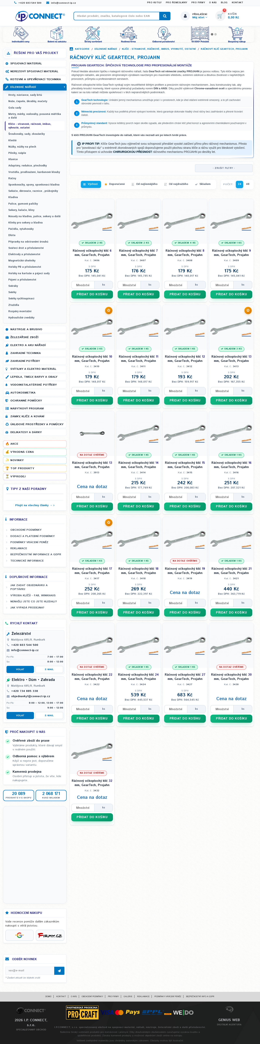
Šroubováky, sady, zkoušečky (26, 134)
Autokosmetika (23, 393)
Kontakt (237, 2)
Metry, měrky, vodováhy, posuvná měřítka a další (34, 116)
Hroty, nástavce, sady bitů (25, 95)
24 (239, 184)
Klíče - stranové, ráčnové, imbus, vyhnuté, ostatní (159, 49)
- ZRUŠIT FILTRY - (224, 168)
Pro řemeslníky (176, 2)
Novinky (17, 460)
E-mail (49, 669)
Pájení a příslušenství (22, 280)
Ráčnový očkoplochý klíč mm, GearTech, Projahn (92, 253)
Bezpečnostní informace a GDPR (35, 554)
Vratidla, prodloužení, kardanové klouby (34, 172)
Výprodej (18, 477)
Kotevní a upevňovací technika (35, 79)
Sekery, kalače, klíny (21, 210)
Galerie (128, 996)
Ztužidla (13, 305)
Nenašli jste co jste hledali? (33, 602)
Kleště (12, 140)
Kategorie (82, 49)
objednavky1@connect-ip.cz (30, 696)
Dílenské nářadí (105, 49)
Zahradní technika (25, 353)
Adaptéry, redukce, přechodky (27, 166)
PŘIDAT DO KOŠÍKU (92, 294)
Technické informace (27, 561)
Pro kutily (154, 2)
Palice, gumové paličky (23, 204)
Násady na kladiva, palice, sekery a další (34, 216)
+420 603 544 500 (27, 3)
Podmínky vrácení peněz (29, 542)
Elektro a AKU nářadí (28, 345)
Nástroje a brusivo (26, 329)
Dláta (11, 235)
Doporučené (117, 184)
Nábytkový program (27, 409)
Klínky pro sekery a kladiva (25, 223)
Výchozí (93, 184)
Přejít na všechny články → (33, 505)
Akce (14, 444)
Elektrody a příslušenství (24, 254)
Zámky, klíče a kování (27, 416)
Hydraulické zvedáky (21, 318)
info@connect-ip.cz (61, 3)
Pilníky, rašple (17, 153)
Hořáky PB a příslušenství (24, 267)
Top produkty (22, 468)
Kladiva (13, 197)
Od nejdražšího (178, 184)
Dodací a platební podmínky (32, 536)
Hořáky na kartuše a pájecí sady (29, 273)
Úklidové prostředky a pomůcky (36, 424)
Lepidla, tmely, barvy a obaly (33, 377)
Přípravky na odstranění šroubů (28, 242)
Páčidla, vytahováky (21, 229)
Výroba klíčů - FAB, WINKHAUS (33, 595)
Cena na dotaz (92, 487)
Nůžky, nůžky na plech (22, 147)
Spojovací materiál (26, 63)
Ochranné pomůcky (26, 401)
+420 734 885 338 (24, 691)
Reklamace (18, 548)
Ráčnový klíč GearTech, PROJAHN (224, 49)
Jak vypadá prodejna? (27, 608)
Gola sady (14, 108)
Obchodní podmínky (25, 530)
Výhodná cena (22, 452)
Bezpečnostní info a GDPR (200, 996)
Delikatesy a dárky (26, 432)
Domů (48, 996)
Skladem (205, 184)
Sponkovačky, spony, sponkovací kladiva (34, 185)
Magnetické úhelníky (21, 261)
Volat (20, 669)
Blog (224, 2)
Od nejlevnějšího (146, 184)
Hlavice (13, 159)
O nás (213, 2)
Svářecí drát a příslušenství (26, 248)
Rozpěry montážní (19, 311)
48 (247, 184)
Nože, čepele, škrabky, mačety (27, 101)
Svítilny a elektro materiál (33, 369)
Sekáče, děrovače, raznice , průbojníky (33, 191)
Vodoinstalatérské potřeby (33, 385)
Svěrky (12, 292)
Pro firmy (198, 2)
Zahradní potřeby (25, 361)
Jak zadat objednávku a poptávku (29, 587)
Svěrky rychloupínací (21, 299)
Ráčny (12, 178)
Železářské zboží (24, 337)
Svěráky (13, 286)
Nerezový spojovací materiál (34, 71)
